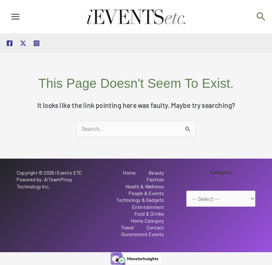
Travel (127, 227)
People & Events (146, 193)
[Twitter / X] (23, 43)
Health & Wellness (144, 186)
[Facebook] (9, 43)
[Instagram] (36, 43)
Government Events (142, 234)
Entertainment (148, 207)
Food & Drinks (149, 214)
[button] (261, 17)
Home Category (147, 221)
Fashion (155, 179)
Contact (155, 227)
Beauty (156, 173)
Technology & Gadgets (140, 200)
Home (129, 173)
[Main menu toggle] (15, 17)
